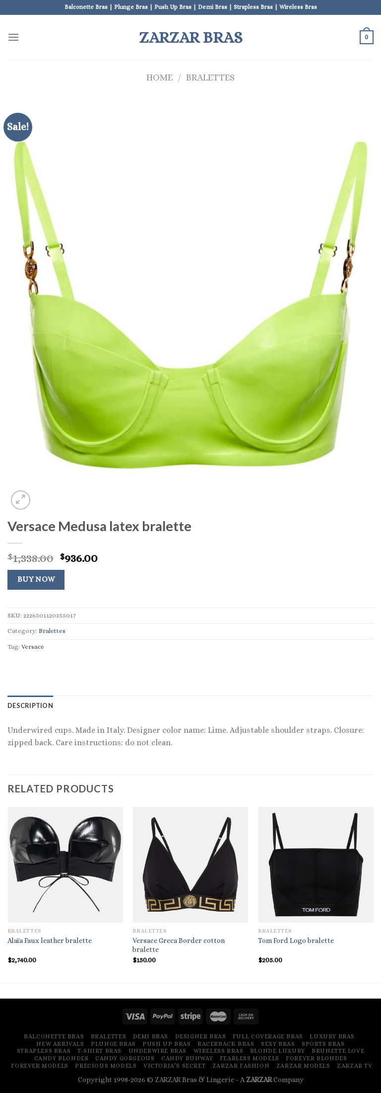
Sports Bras (323, 1043)
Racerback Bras (225, 1043)
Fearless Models (249, 1058)
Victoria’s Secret (174, 1065)
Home (159, 77)
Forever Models (39, 1065)
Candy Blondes (61, 1058)
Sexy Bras (278, 1043)
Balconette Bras (54, 1036)
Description (30, 705)
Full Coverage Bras (268, 1036)
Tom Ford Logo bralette (296, 940)
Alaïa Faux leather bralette (49, 940)
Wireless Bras (218, 1050)
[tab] (30, 705)
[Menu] (13, 37)
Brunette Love (338, 1050)
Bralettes (210, 77)
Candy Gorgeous (125, 1058)
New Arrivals (60, 1043)
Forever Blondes (316, 1058)
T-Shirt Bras (99, 1050)
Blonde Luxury (277, 1050)
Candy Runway (187, 1058)
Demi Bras (151, 1036)
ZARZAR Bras (191, 37)
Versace (32, 646)
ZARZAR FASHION (241, 1065)
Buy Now (36, 579)
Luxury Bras (332, 1036)
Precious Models (105, 1065)
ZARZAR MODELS (303, 1065)
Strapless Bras (44, 1050)
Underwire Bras (157, 1050)
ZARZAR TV (355, 1065)
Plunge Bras (113, 1043)
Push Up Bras (166, 1043)
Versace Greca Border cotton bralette (178, 945)
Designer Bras (200, 1036)
